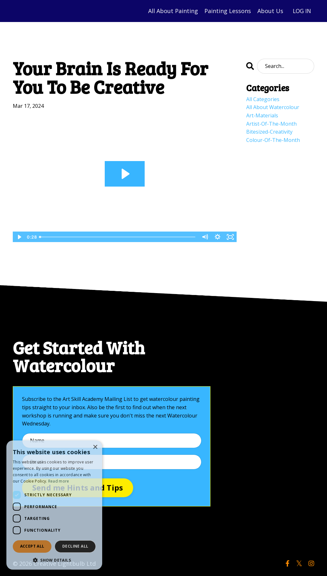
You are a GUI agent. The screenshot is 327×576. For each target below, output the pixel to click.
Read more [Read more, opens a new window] (58, 481)
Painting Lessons (226, 11)
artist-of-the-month (271, 123)
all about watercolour (272, 107)
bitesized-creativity (269, 131)
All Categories (262, 99)
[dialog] (54, 505)
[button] (54, 560)
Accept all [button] (32, 546)
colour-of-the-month (273, 140)
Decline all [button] (75, 546)
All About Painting (172, 11)
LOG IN (301, 11)
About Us (269, 11)
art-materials (262, 115)
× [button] (95, 447)
